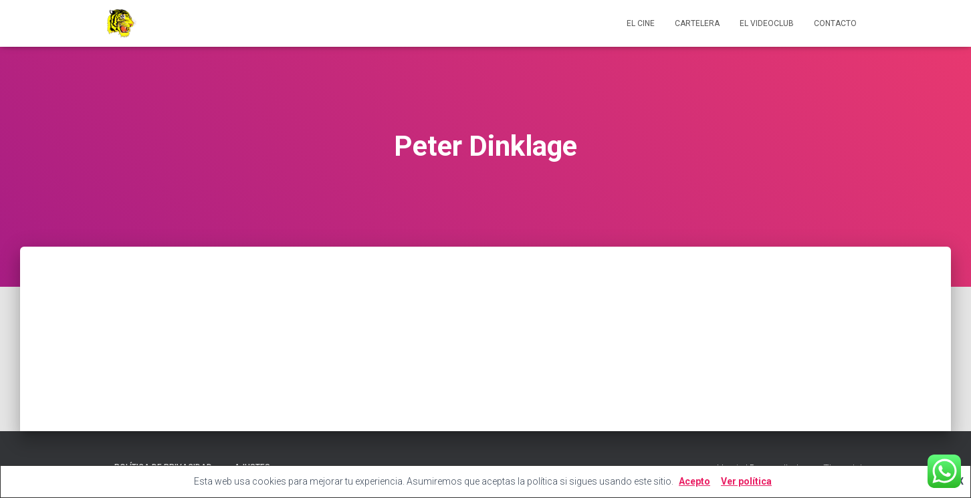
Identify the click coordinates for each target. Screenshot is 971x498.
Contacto (835, 23)
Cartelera (697, 23)
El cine (641, 23)
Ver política (746, 481)
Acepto (694, 481)
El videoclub (767, 23)
